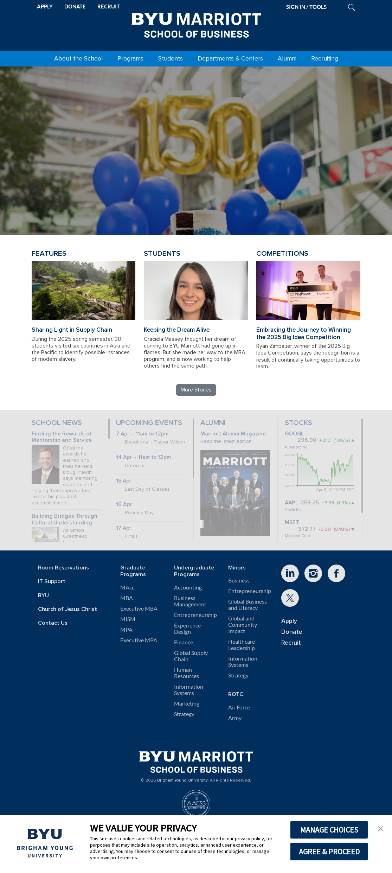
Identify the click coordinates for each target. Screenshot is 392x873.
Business (239, 580)
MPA (126, 629)
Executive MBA (139, 608)
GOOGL (294, 434)
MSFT (292, 522)
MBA (126, 598)
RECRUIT (108, 6)
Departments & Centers (230, 58)
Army (235, 718)
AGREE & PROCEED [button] (329, 851)
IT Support (51, 581)
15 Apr (123, 481)
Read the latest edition (226, 441)
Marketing (186, 703)
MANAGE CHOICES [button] (329, 830)
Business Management (190, 601)
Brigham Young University (182, 780)
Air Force (239, 707)
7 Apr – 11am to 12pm (142, 434)
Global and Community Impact (242, 624)
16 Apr (124, 504)
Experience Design (187, 628)
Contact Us (53, 623)
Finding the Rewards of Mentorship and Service (62, 437)
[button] (380, 828)
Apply (289, 621)
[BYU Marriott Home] (196, 23)
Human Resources (186, 673)
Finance (183, 642)
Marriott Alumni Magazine (233, 434)
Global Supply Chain (191, 656)
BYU (43, 595)
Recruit (291, 642)
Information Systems (188, 689)
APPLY (45, 6)
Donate (291, 632)
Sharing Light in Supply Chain (72, 329)
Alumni (287, 58)
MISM (127, 619)
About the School (78, 58)
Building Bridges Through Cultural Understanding (64, 519)
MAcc (127, 587)
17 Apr (123, 528)
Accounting (188, 587)
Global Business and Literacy (247, 604)
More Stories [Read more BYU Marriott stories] (196, 389)
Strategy (184, 714)
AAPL (291, 502)
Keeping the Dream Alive (177, 329)
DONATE (75, 6)
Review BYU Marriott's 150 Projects (289, 201)
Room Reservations (63, 568)
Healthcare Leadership (241, 644)
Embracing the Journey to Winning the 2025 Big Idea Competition (303, 333)
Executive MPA (138, 640)
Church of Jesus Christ (67, 609)
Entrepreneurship (195, 615)
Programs (130, 58)
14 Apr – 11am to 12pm (143, 457)
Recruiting (324, 58)
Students (170, 58)
